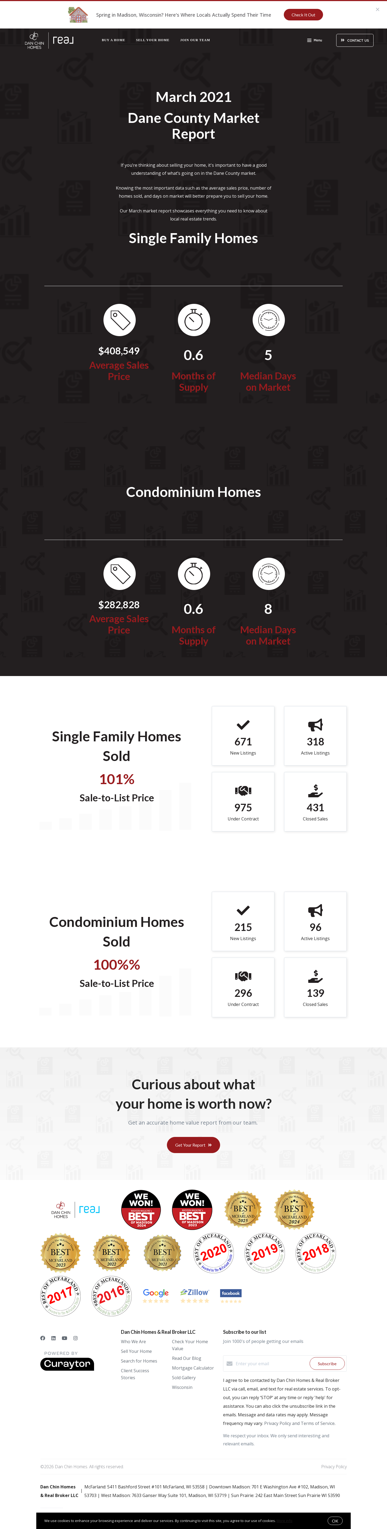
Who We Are (133, 1342)
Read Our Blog (186, 1358)
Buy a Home (113, 40)
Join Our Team (195, 40)
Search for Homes (139, 1361)
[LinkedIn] (53, 1338)
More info (284, 1520)
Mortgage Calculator (193, 1368)
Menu (314, 41)
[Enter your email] (271, 1363)
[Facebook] (42, 1338)
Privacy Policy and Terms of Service (299, 1423)
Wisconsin (182, 1387)
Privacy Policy (334, 1467)
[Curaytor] (67, 1369)
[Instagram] (75, 1338)
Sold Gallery (184, 1378)
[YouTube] (64, 1338)
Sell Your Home (152, 40)
